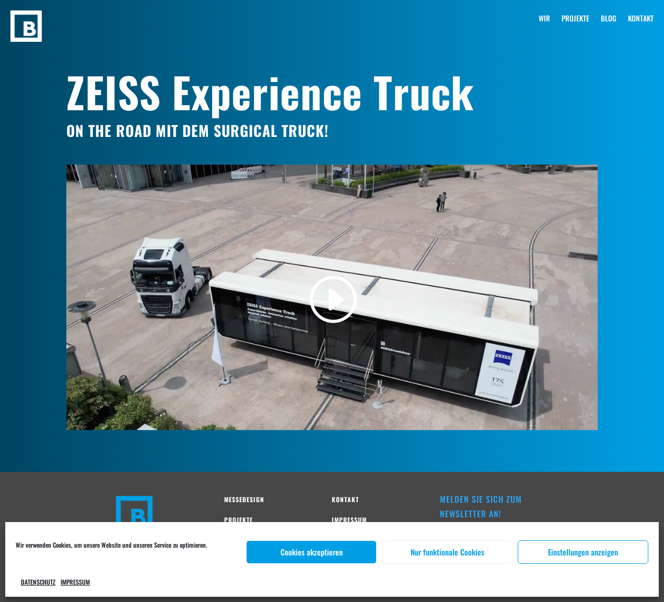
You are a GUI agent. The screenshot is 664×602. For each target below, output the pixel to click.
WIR (544, 19)
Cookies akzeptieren (312, 552)
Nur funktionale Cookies (447, 552)
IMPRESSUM (75, 581)
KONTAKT (641, 19)
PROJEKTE (575, 19)
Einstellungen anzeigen (583, 552)
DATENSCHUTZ (38, 581)
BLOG (608, 19)
